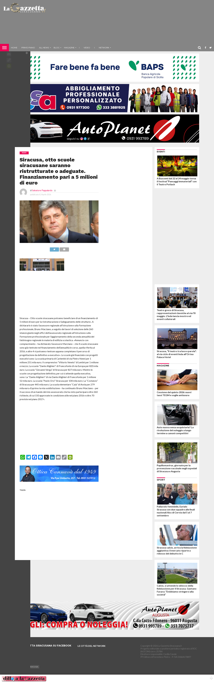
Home (14, 47)
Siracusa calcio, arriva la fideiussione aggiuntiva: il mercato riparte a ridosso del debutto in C (177, 550)
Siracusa (33, 667)
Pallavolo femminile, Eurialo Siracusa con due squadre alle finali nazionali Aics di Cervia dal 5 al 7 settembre (176, 511)
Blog (56, 47)
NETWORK (104, 47)
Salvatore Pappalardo (42, 190)
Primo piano (28, 47)
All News (44, 47)
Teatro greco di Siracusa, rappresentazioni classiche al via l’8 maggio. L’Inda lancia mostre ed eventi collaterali (176, 314)
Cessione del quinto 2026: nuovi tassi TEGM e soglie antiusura (174, 394)
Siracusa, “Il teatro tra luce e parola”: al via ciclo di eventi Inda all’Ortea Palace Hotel (177, 354)
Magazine (69, 47)
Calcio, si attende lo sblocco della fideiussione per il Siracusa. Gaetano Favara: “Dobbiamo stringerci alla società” (176, 590)
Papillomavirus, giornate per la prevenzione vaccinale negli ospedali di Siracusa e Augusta (177, 468)
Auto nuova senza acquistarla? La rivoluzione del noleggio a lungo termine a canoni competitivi (175, 430)
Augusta (21, 667)
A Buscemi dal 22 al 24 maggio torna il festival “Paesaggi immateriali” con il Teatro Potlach (177, 181)
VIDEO (87, 47)
